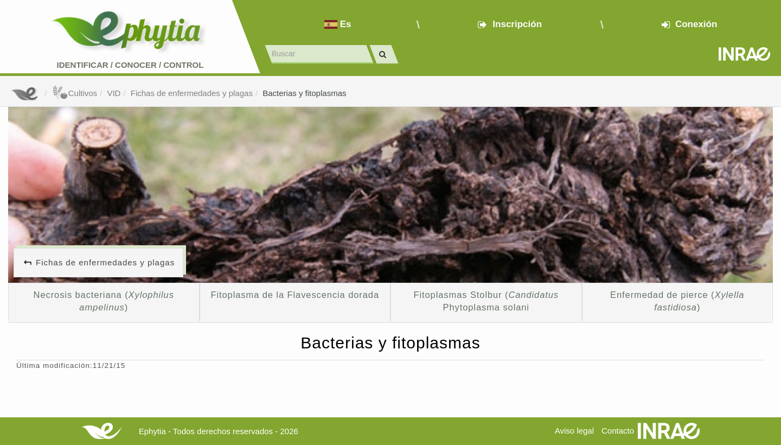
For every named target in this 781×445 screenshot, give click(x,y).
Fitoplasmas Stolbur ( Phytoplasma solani (486, 301)
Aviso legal (574, 430)
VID (113, 93)
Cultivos (74, 93)
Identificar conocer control (130, 64)
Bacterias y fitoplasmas (304, 93)
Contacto (617, 430)
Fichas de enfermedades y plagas (192, 93)
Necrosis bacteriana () (104, 301)
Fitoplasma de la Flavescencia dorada (294, 295)
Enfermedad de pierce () (677, 301)
